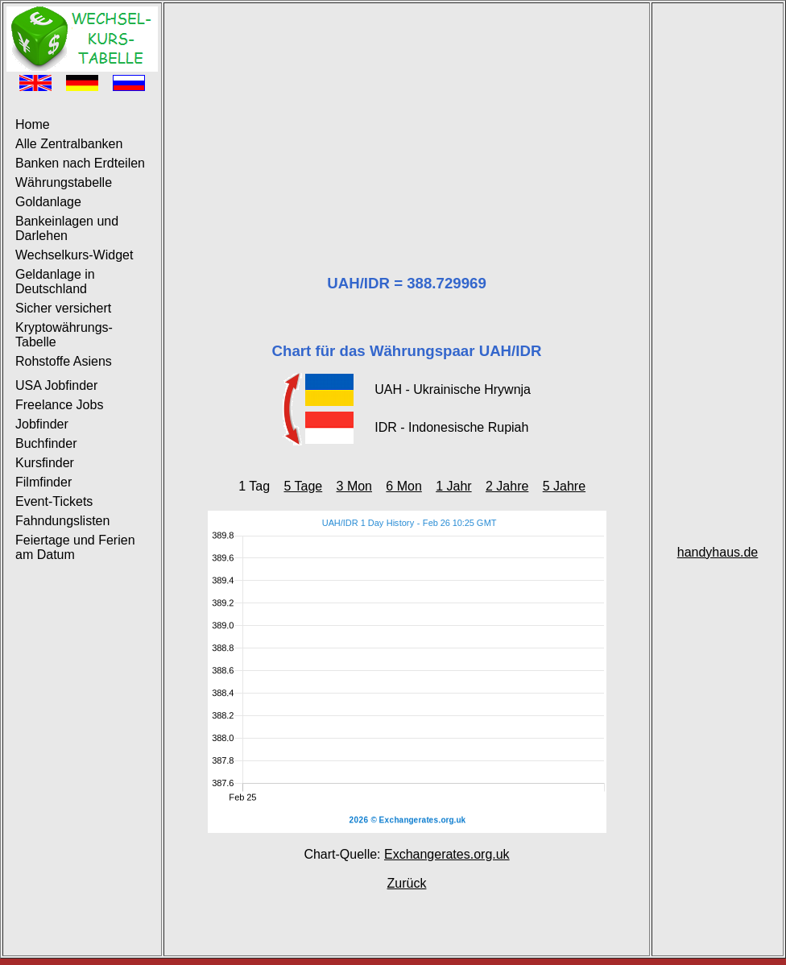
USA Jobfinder (56, 385)
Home (32, 124)
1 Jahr (453, 486)
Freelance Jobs (59, 405)
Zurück (407, 883)
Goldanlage (48, 202)
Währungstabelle (63, 182)
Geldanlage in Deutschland (55, 281)
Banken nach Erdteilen (80, 163)
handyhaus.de (718, 552)
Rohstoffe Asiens (63, 361)
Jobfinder (41, 424)
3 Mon (354, 486)
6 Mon (403, 486)
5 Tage (302, 486)
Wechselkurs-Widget (74, 255)
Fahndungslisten (62, 521)
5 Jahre (564, 486)
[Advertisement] (407, 119)
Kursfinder (44, 463)
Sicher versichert (63, 308)
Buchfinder (46, 443)
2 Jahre (507, 486)
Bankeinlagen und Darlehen (66, 228)
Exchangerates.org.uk (447, 854)
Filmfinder (43, 482)
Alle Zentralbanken (68, 144)
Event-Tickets (54, 501)
